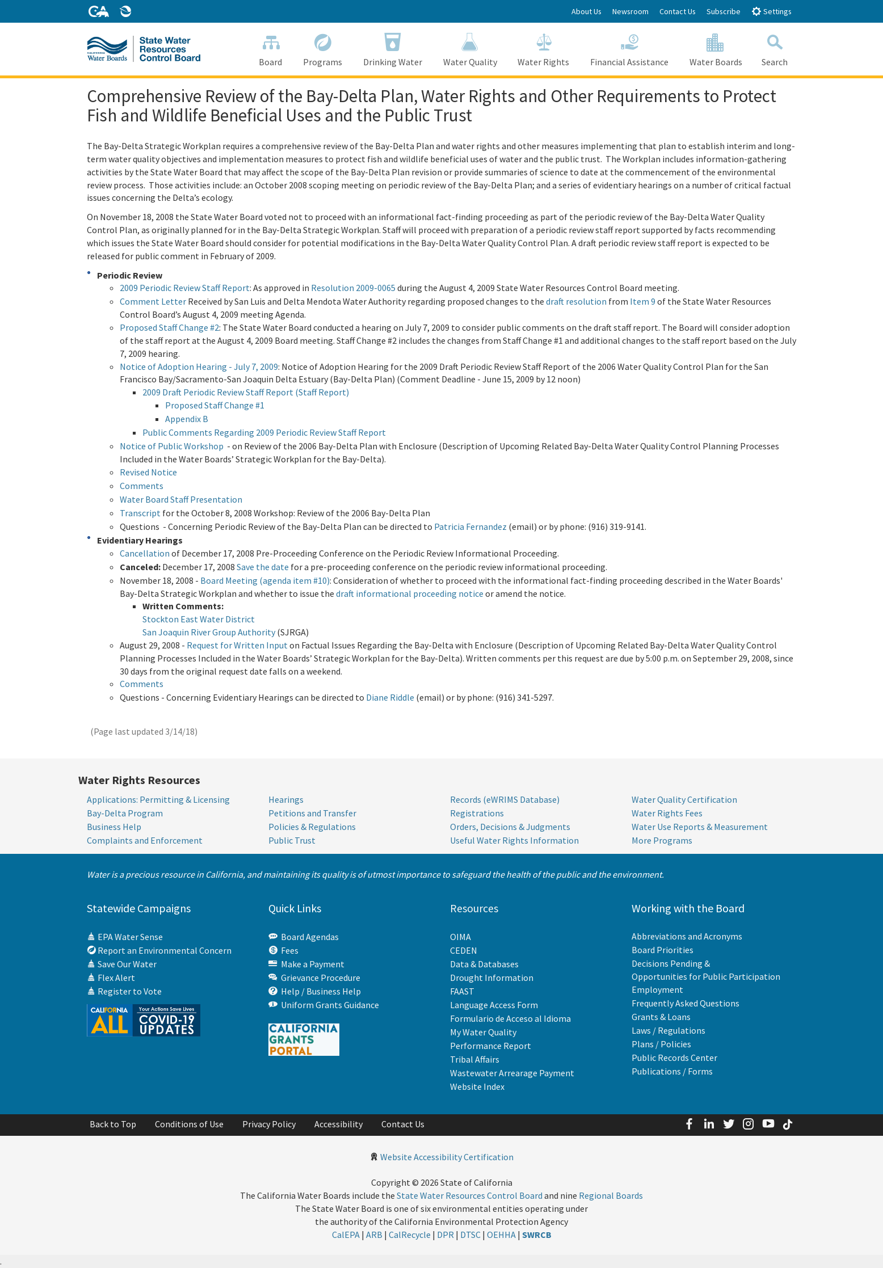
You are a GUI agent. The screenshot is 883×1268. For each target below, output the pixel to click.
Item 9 (642, 301)
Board (271, 49)
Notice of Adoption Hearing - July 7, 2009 (199, 366)
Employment (657, 989)
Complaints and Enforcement (145, 840)
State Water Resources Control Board (470, 1194)
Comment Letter (153, 301)
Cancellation (145, 553)
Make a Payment (306, 964)
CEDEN (463, 949)
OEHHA (501, 1234)
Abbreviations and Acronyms (687, 936)
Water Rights (543, 49)
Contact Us (677, 11)
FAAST (462, 990)
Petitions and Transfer (312, 813)
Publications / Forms (672, 1071)
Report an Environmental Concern (159, 950)
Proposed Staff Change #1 (214, 405)
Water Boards (716, 49)
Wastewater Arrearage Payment (512, 1072)
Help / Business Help (314, 991)
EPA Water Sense (125, 936)
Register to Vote (124, 991)
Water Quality (469, 49)
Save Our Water (122, 964)
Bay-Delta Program (125, 813)
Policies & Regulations (312, 826)
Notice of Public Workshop (172, 446)
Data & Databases (484, 963)
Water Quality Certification (684, 799)
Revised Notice (148, 472)
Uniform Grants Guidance (323, 1004)
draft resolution (576, 301)
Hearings (286, 799)
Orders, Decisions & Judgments (510, 826)
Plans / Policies (661, 1044)
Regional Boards (611, 1194)
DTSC (470, 1234)
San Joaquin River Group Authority (208, 632)
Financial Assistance (629, 49)
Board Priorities (662, 949)
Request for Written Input (237, 645)
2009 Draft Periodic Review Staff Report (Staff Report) (245, 392)
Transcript (140, 513)
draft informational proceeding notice (409, 593)
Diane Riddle (390, 697)
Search (774, 49)
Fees (283, 950)
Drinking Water (393, 49)
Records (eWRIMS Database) (505, 799)
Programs (323, 49)
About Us (586, 11)
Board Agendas (303, 936)
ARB (374, 1234)
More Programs (662, 840)
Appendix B (186, 418)
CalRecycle (410, 1234)
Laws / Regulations (668, 1030)
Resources (474, 908)
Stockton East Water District (198, 619)
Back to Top (113, 1123)
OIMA (460, 936)
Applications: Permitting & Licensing (158, 799)
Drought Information (491, 977)
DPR (445, 1234)
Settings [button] (771, 11)
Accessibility (338, 1123)
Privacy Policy (269, 1123)
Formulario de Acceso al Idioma (510, 1017)
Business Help (114, 826)
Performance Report (490, 1045)
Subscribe (724, 11)
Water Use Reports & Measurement (700, 826)
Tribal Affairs (474, 1058)
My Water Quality (483, 1031)
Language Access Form (494, 1004)
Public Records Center (674, 1057)
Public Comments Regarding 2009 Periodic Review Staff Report (264, 432)
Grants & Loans (661, 1016)
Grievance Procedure (314, 977)
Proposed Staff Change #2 (169, 327)
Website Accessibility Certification (447, 1156)
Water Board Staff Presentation (181, 499)
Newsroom (630, 11)
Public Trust (292, 840)
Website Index (477, 1086)
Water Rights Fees (667, 813)
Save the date (263, 566)
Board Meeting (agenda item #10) (265, 580)
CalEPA (346, 1234)
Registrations (477, 813)
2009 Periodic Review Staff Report (185, 287)
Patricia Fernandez (470, 526)
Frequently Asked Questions (685, 1003)
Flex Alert (111, 977)
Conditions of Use (189, 1123)
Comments (141, 485)
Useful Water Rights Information (514, 840)
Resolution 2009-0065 (353, 287)
